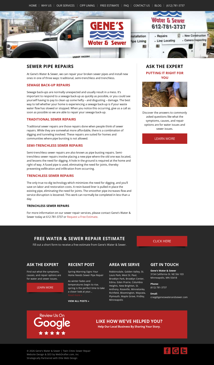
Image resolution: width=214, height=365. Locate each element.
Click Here (162, 241)
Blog (158, 5)
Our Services (66, 5)
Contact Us (142, 5)
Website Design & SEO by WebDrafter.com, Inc (53, 354)
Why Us (46, 5)
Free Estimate (109, 5)
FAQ (126, 5)
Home (33, 5)
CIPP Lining (87, 5)
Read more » (75, 295)
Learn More (164, 138)
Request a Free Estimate (81, 217)
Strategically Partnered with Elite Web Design (52, 358)
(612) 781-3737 (175, 5)
